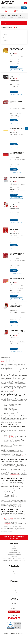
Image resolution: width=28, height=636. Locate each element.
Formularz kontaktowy (14, 584)
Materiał (4, 31)
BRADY (15, 53)
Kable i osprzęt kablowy (20, 17)
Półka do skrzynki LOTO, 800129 (17, 128)
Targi (14, 573)
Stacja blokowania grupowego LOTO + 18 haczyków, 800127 (17, 153)
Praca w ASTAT (14, 594)
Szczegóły (13, 66)
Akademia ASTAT (14, 569)
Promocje (14, 577)
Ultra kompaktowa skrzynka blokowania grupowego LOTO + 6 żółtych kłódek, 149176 (17, 305)
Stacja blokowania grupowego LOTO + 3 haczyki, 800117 (17, 254)
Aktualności (14, 575)
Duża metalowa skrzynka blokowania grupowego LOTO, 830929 (17, 101)
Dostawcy (14, 548)
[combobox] (14, 34)
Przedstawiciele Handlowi (14, 588)
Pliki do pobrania (14, 550)
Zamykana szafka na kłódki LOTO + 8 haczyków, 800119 (17, 228)
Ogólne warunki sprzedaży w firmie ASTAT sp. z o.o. (14, 558)
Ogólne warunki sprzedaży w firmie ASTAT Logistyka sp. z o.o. (14, 561)
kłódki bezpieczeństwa (8, 433)
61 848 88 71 (14, 598)
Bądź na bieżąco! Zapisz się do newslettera (14, 537)
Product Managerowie (14, 590)
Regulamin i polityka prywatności (14, 554)
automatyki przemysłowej (14, 390)
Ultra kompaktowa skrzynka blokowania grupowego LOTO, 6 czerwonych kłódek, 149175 (17, 332)
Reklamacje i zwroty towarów (14, 552)
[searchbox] (14, 34)
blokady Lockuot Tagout (8, 436)
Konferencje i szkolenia (14, 571)
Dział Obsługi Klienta (14, 586)
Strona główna (4, 17)
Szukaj (24, 7)
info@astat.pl (14, 599)
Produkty (11, 17)
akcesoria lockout (7, 439)
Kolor (4, 37)
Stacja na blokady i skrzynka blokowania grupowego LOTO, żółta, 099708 (17, 50)
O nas (14, 546)
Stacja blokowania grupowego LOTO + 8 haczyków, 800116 (17, 279)
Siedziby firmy (14, 592)
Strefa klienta (14, 556)
